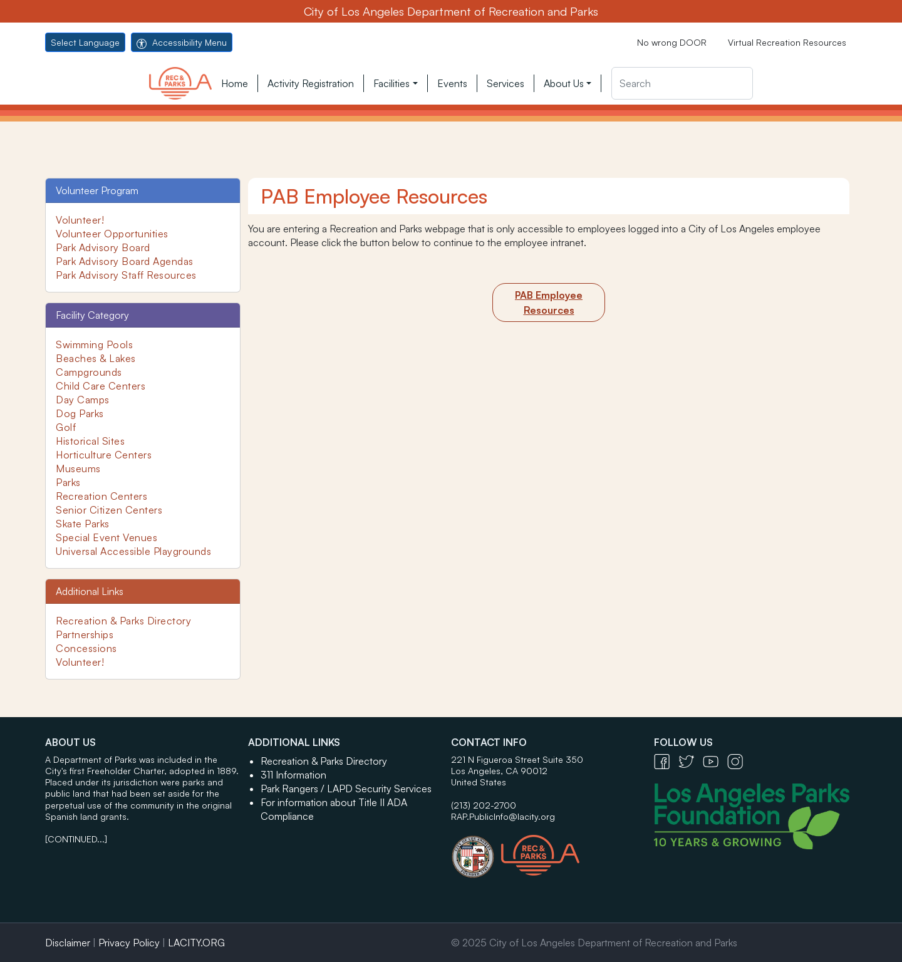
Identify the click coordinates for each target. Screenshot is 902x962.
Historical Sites (90, 441)
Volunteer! (80, 220)
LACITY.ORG (196, 942)
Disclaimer (67, 942)
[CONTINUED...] (76, 839)
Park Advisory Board (103, 247)
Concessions (86, 648)
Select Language (85, 42)
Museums (78, 468)
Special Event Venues (106, 537)
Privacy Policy (129, 942)
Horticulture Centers (104, 454)
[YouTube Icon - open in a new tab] (715, 760)
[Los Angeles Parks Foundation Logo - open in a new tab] (755, 815)
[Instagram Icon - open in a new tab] (738, 760)
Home (234, 83)
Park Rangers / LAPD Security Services (346, 788)
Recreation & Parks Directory (123, 620)
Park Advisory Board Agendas (125, 261)
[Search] (682, 83)
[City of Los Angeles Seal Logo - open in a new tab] (476, 850)
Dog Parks (80, 413)
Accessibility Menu (182, 42)
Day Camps (83, 399)
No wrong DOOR (672, 42)
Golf (66, 427)
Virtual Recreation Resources (787, 42)
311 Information (293, 774)
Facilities (391, 83)
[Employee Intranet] (548, 302)
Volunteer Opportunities (112, 233)
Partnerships (84, 634)
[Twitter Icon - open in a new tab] (690, 760)
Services (505, 83)
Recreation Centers (101, 496)
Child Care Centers (100, 386)
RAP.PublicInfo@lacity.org (503, 816)
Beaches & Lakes (96, 358)
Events (452, 83)
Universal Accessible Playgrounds (133, 551)
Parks (68, 482)
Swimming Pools (94, 344)
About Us (564, 83)
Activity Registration (310, 83)
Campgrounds (89, 372)
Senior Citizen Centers (109, 510)
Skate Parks (83, 523)
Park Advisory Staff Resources (126, 275)
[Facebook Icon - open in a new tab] (666, 760)
